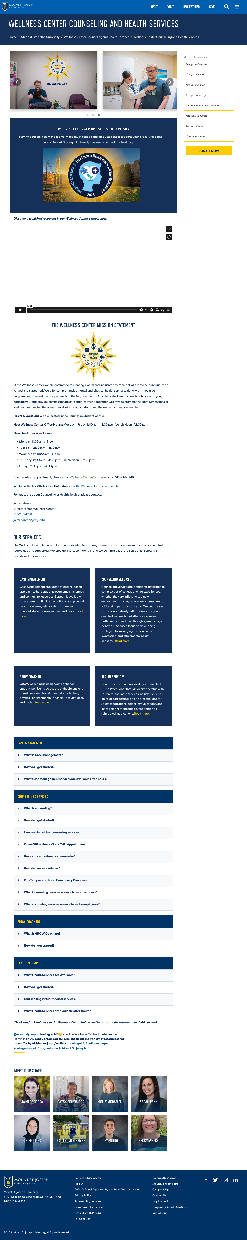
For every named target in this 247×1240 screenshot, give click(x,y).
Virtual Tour (159, 1213)
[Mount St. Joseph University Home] (17, 7)
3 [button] (99, 114)
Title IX (78, 1183)
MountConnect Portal (165, 1183)
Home (13, 37)
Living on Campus (196, 64)
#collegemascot (25, 1048)
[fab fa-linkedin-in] (235, 1180)
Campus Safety (195, 125)
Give (212, 7)
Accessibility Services (87, 1201)
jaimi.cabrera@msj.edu (29, 520)
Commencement (195, 136)
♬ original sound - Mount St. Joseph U (63, 1048)
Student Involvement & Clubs (203, 105)
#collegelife (77, 1043)
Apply (154, 7)
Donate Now (208, 151)
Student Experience (196, 57)
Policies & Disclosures (87, 1177)
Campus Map (160, 1189)
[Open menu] (237, 7)
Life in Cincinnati (195, 84)
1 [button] (87, 114)
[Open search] (226, 7)
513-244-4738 (23, 514)
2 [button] (93, 114)
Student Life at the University (40, 37)
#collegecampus (97, 1043)
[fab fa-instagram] (226, 1180)
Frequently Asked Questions (169, 1207)
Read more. (122, 641)
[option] (53, 80)
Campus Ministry (196, 95)
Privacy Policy (82, 1195)
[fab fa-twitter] (215, 1180)
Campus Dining (195, 74)
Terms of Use (82, 1218)
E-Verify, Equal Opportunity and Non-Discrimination (106, 1189)
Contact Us (159, 1195)
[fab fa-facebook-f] (206, 1180)
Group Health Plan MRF (89, 1213)
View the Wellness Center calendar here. (96, 486)
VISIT (170, 7)
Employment (160, 1201)
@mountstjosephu (26, 1034)
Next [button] (170, 82)
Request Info (191, 7)
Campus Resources (164, 1177)
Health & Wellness (196, 115)
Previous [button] (17, 82)
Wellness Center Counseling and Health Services (96, 37)
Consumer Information (88, 1207)
